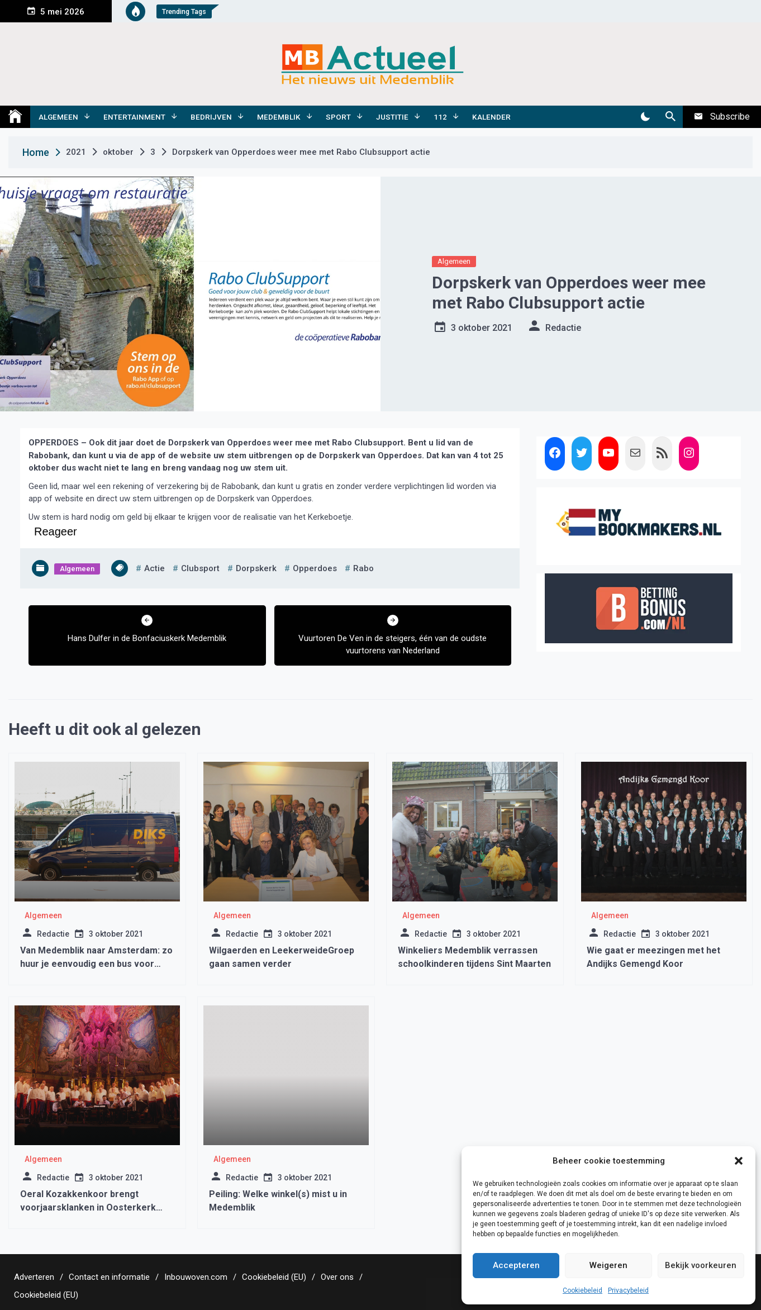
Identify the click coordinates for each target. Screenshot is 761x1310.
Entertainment (134, 116)
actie (154, 568)
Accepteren (516, 1265)
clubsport (200, 568)
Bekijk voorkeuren (700, 1265)
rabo (363, 568)
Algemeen (58, 116)
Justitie (392, 116)
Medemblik (279, 116)
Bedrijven (211, 116)
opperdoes (315, 568)
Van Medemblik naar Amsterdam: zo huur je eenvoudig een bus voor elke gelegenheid (96, 964)
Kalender (491, 116)
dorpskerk (256, 568)
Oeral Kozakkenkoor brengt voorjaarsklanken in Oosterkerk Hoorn (88, 1207)
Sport (338, 116)
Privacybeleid (628, 1290)
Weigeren (608, 1265)
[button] (738, 1160)
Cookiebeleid (582, 1290)
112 (440, 116)
